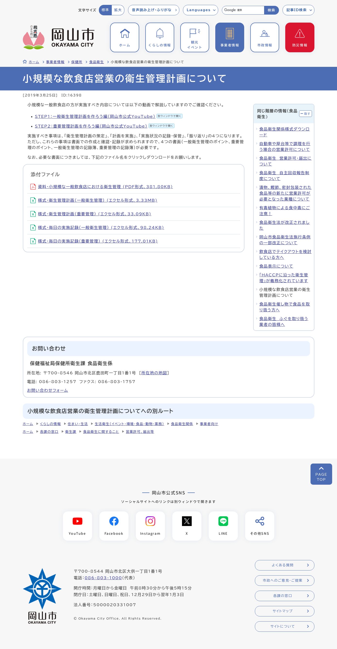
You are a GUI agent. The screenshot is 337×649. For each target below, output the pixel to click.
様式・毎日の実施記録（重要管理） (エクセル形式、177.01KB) (94, 241)
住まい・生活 (78, 424)
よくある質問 (283, 565)
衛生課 (71, 431)
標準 (105, 10)
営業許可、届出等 (140, 431)
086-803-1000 (103, 578)
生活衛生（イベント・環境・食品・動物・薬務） (129, 424)
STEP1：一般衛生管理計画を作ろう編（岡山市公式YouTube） (108, 116)
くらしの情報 (50, 424)
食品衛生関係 (182, 424)
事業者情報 (55, 62)
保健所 (77, 62)
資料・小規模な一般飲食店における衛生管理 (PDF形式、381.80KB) (101, 187)
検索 (271, 10)
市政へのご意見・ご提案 (283, 580)
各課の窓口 (49, 431)
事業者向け (209, 424)
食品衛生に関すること (101, 431)
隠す (307, 113)
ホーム (34, 62)
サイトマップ (283, 611)
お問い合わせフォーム (47, 390)
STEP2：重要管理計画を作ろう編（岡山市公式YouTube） (104, 126)
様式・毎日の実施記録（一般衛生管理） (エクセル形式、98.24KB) (97, 227)
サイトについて (282, 626)
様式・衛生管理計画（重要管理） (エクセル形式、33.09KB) (90, 214)
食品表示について (276, 266)
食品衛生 (96, 62)
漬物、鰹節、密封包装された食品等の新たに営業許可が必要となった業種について (285, 193)
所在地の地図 (154, 373)
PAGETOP (321, 477)
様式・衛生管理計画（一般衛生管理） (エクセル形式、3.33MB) (93, 200)
